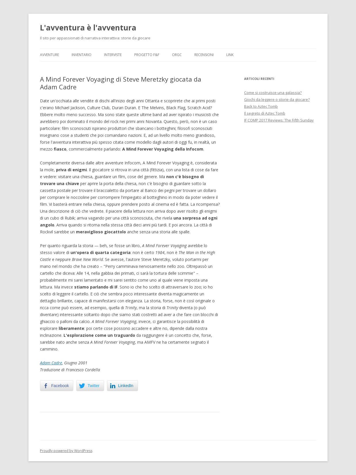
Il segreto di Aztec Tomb (264, 113)
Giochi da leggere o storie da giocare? (277, 99)
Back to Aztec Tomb (261, 106)
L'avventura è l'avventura (88, 27)
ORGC (177, 54)
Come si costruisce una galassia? (273, 92)
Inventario (81, 54)
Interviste (113, 54)
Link (229, 54)
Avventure (49, 54)
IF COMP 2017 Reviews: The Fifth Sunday (279, 120)
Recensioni (204, 54)
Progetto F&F (146, 54)
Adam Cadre (51, 363)
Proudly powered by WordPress (66, 450)
